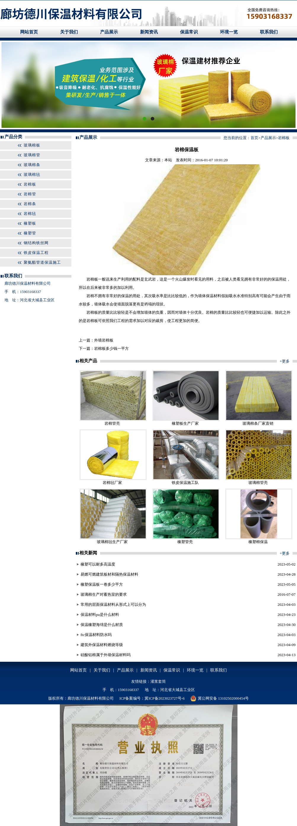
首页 (254, 138)
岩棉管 (30, 194)
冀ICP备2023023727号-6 (164, 698)
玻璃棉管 (32, 155)
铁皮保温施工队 (185, 482)
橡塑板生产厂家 (185, 423)
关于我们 (69, 32)
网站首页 (29, 32)
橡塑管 (30, 233)
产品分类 (13, 136)
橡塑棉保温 (258, 542)
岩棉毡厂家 (112, 482)
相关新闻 (88, 552)
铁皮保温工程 (36, 252)
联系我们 (269, 32)
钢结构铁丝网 (36, 243)
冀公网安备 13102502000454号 (219, 698)
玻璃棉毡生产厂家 (112, 542)
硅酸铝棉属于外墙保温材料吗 (106, 655)
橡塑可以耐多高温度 (98, 564)
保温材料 (213, 296)
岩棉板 (30, 184)
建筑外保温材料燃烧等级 (102, 645)
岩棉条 (30, 204)
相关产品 (88, 360)
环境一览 (229, 32)
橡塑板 (30, 223)
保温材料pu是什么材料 (100, 614)
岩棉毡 (30, 213)
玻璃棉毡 (32, 174)
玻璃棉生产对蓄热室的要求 (104, 594)
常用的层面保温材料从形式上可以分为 (113, 604)
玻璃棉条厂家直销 (258, 423)
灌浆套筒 (158, 681)
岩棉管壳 (112, 423)
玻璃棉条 (32, 164)
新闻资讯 (149, 32)
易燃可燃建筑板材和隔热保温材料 (109, 574)
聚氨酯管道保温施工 (42, 262)
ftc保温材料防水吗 (96, 634)
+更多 (285, 361)
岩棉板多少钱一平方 (111, 348)
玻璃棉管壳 (258, 482)
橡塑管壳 (185, 542)
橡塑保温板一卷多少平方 (102, 584)
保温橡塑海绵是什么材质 (102, 624)
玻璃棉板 (32, 145)
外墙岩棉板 (103, 340)
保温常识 (189, 32)
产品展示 (109, 32)
